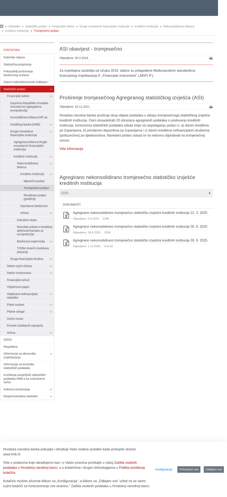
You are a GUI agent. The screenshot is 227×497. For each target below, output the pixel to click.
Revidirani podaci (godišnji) (35, 197)
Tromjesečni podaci (46, 30)
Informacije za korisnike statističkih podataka (19, 366)
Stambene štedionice (34, 206)
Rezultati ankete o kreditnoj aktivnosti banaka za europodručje (34, 230)
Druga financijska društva (26, 259)
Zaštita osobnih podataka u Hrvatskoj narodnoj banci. (110, 486)
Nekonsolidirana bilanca (179, 26)
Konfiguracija (163, 469)
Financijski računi (18, 280)
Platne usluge (16, 311)
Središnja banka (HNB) (25, 124)
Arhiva (24, 213)
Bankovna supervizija (31, 241)
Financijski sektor (63, 26)
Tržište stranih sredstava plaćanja (33, 250)
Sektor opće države (19, 266)
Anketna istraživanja (17, 389)
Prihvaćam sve (189, 469)
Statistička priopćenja (17, 64)
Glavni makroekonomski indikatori (25, 82)
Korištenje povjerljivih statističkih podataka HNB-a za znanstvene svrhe (25, 378)
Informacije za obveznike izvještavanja (20, 355)
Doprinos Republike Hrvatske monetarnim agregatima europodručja (29, 106)
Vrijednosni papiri (18, 287)
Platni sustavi (15, 304)
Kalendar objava (14, 57)
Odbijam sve (214, 469)
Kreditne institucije (146, 26)
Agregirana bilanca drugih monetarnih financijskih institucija (30, 145)
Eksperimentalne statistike (21, 396)
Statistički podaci (36, 26)
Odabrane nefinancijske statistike (22, 295)
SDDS (8, 339)
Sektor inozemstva (19, 273)
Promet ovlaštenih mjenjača (25, 325)
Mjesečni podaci (34, 181)
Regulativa (11, 346)
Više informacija (71, 149)
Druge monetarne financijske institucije (105, 26)
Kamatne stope (27, 220)
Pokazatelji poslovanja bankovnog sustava (18, 73)
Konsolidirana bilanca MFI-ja (28, 117)
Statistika (14, 26)
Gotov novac (15, 318)
